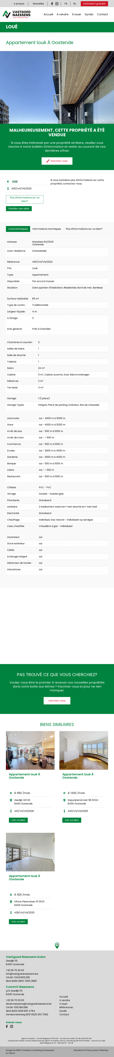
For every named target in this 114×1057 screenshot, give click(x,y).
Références (66, 1007)
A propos (19, 3)
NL (74, 3)
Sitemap (104, 1050)
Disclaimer (79, 1050)
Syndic (89, 14)
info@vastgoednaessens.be (22, 974)
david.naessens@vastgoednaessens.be (29, 1004)
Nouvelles (38, 3)
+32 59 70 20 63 (15, 970)
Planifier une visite (18, 208)
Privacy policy (92, 1050)
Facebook (52, 3)
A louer (76, 14)
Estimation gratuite (94, 3)
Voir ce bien (18, 820)
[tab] (18, 229)
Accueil (48, 14)
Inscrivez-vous (57, 700)
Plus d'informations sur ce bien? (24, 199)
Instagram (56, 3)
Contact (102, 14)
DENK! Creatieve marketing (29, 1050)
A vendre (62, 14)
